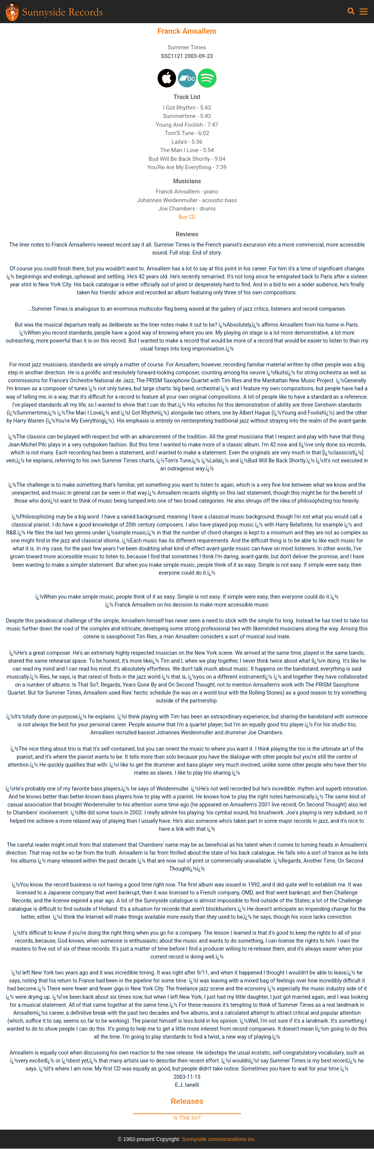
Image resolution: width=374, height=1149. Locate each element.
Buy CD (187, 217)
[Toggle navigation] (351, 11)
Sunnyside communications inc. (219, 1139)
